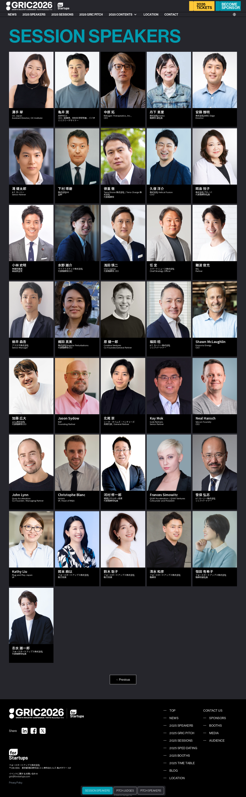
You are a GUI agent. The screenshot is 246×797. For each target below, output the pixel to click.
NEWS (12, 14)
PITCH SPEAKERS (150, 790)
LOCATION (151, 14)
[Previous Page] (123, 679)
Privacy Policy (15, 782)
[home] (37, 6)
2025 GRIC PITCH (91, 14)
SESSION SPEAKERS (97, 790)
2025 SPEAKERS (34, 14)
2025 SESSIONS (62, 14)
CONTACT (171, 14)
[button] (123, 14)
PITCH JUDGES (125, 790)
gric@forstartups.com (19, 776)
